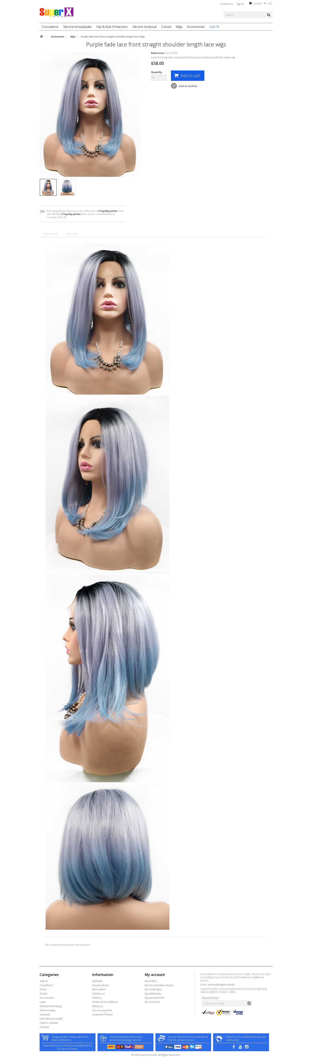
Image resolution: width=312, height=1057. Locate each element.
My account (155, 974)
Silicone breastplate (77, 26)
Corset (166, 26)
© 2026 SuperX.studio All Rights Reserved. (156, 1055)
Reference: (158, 53)
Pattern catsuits (49, 1023)
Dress (43, 989)
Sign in (240, 4)
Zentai (43, 993)
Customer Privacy (102, 1014)
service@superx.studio (221, 984)
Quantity (156, 72)
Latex (43, 1002)
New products (100, 985)
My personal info (154, 997)
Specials (97, 981)
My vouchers (152, 1002)
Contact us (226, 4)
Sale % (214, 26)
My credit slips (153, 989)
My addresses (153, 993)
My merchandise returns (159, 985)
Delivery (97, 997)
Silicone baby (48, 1010)
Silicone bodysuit (144, 26)
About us (97, 1006)
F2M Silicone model (51, 1018)
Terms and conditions (105, 1002)
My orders (151, 981)
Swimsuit (45, 1014)
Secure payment (102, 1010)
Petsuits (44, 1027)
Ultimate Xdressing (50, 1006)
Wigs (179, 26)
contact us (257, 977)
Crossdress (50, 26)
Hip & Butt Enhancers (112, 26)
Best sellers (99, 989)
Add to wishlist (187, 86)
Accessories (196, 26)
